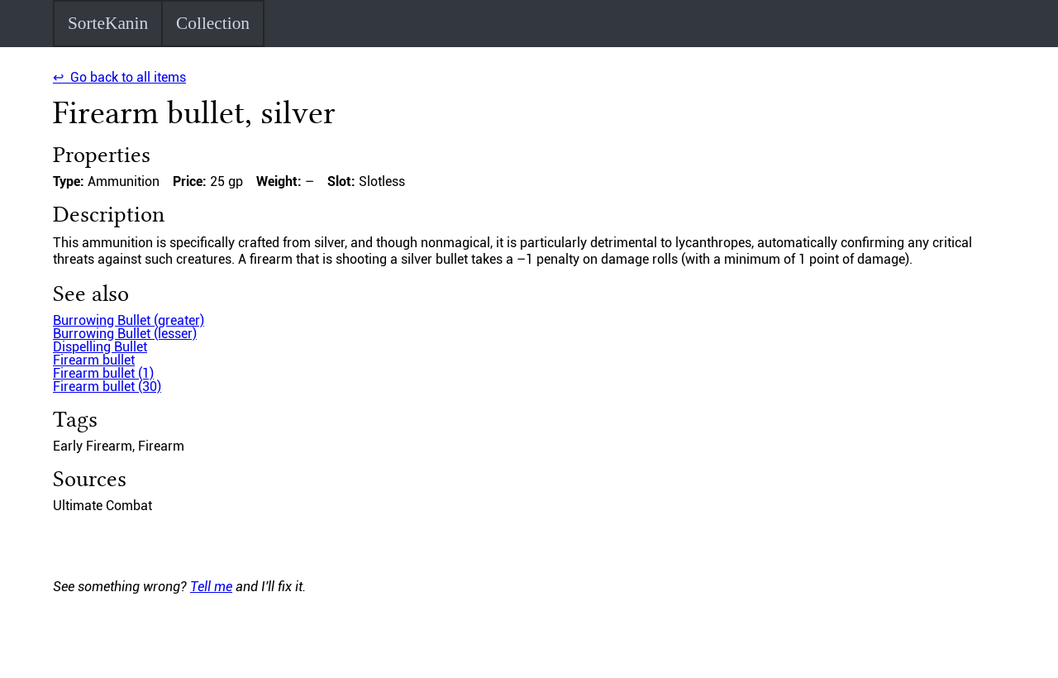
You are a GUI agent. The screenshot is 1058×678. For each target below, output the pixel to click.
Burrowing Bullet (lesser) (125, 333)
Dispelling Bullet (100, 347)
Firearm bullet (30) (107, 386)
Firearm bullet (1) (103, 373)
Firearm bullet (94, 360)
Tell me (211, 586)
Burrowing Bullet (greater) (128, 320)
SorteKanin (108, 23)
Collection (213, 23)
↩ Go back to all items (119, 77)
